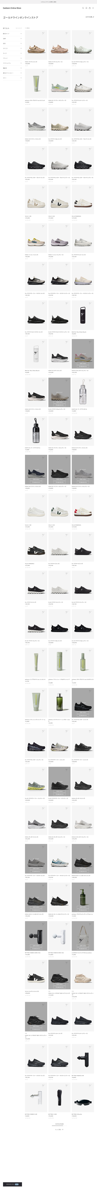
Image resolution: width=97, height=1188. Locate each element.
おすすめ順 (89, 17)
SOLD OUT (83, 354)
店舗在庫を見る (83, 367)
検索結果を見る (12, 1184)
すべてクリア (19, 28)
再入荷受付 (83, 364)
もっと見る (59, 1129)
